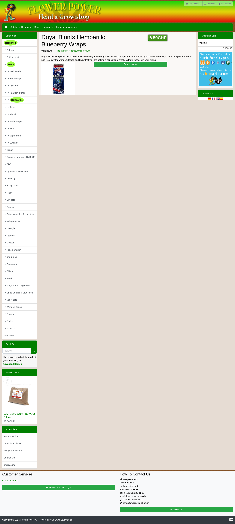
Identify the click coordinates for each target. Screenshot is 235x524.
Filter (8, 192)
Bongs (9, 150)
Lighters (10, 235)
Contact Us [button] (176, 510)
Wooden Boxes (13, 307)
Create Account (10, 480)
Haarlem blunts (15, 93)
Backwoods (13, 71)
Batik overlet (12, 57)
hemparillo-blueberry (66, 27)
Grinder (9, 207)
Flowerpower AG (28, 519)
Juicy (10, 107)
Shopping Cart (208, 35)
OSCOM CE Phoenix (61, 519)
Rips (9, 128)
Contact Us (9, 457)
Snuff (8, 278)
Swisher (11, 142)
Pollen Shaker (13, 250)
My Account (225, 4)
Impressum (9, 465)
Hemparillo (48, 27)
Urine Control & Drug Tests (19, 292)
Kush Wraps (13, 121)
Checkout (209, 4)
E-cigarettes (12, 185)
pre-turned (11, 257)
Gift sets (10, 200)
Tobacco (10, 328)
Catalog (14, 27)
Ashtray (9, 50)
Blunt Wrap (13, 78)
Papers (9, 314)
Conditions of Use (12, 443)
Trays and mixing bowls (17, 285)
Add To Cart (130, 64)
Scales (9, 321)
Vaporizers (11, 299)
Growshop (9, 335)
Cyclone (11, 85)
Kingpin (11, 114)
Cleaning (10, 178)
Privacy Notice (11, 436)
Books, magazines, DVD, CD (20, 157)
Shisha (9, 271)
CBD (8, 164)
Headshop (26, 27)
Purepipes (11, 264)
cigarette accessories (16, 171)
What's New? (12, 372)
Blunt (37, 27)
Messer (9, 242)
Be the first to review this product (73, 50)
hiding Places (12, 221)
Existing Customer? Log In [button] (58, 487)
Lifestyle (10, 228)
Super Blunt (13, 135)
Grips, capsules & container (19, 214)
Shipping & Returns (13, 450)
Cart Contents (193, 4)
